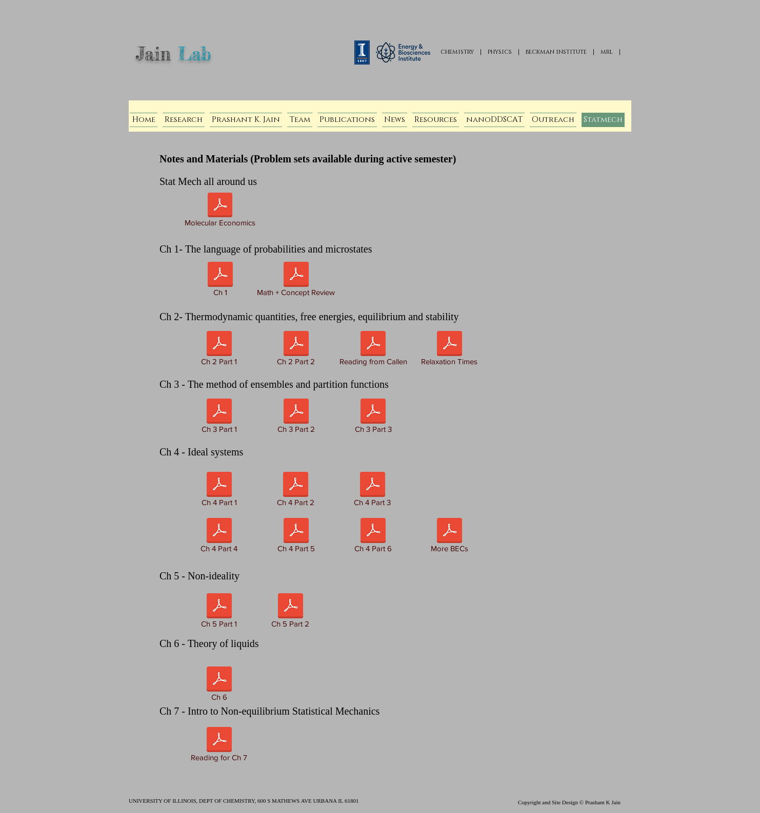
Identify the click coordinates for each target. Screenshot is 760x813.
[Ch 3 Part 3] (373, 418)
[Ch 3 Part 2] (296, 418)
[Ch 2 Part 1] (219, 350)
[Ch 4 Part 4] (219, 537)
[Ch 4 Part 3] (372, 491)
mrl (607, 52)
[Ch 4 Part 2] (295, 491)
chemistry (457, 52)
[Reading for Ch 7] (219, 746)
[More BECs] (449, 537)
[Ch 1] (220, 281)
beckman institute (556, 52)
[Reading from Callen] (373, 350)
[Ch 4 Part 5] (296, 537)
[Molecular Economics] (220, 212)
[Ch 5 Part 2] (290, 612)
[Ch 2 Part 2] (296, 350)
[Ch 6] (219, 685)
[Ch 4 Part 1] (219, 491)
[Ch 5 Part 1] (219, 612)
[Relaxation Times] (449, 350)
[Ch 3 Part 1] (219, 418)
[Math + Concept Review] (296, 281)
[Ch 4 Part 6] (373, 537)
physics (500, 52)
